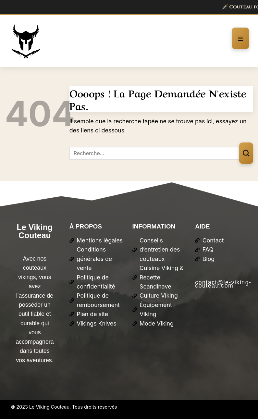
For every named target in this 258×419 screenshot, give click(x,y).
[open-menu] (240, 38)
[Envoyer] (246, 153)
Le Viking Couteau (35, 231)
